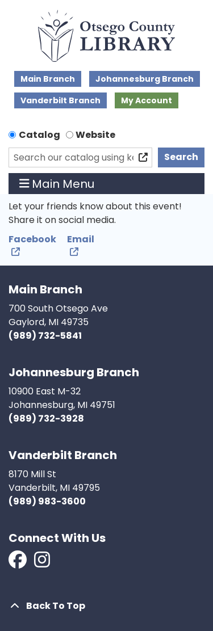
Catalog (39, 134)
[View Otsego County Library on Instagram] (42, 563)
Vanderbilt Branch (60, 100)
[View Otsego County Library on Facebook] (18, 563)
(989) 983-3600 (47, 501)
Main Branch (47, 79)
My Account (146, 100)
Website (95, 134)
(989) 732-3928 (46, 418)
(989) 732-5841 (45, 335)
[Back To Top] (106, 606)
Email (80, 239)
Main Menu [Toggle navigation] (57, 184)
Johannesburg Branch (144, 79)
